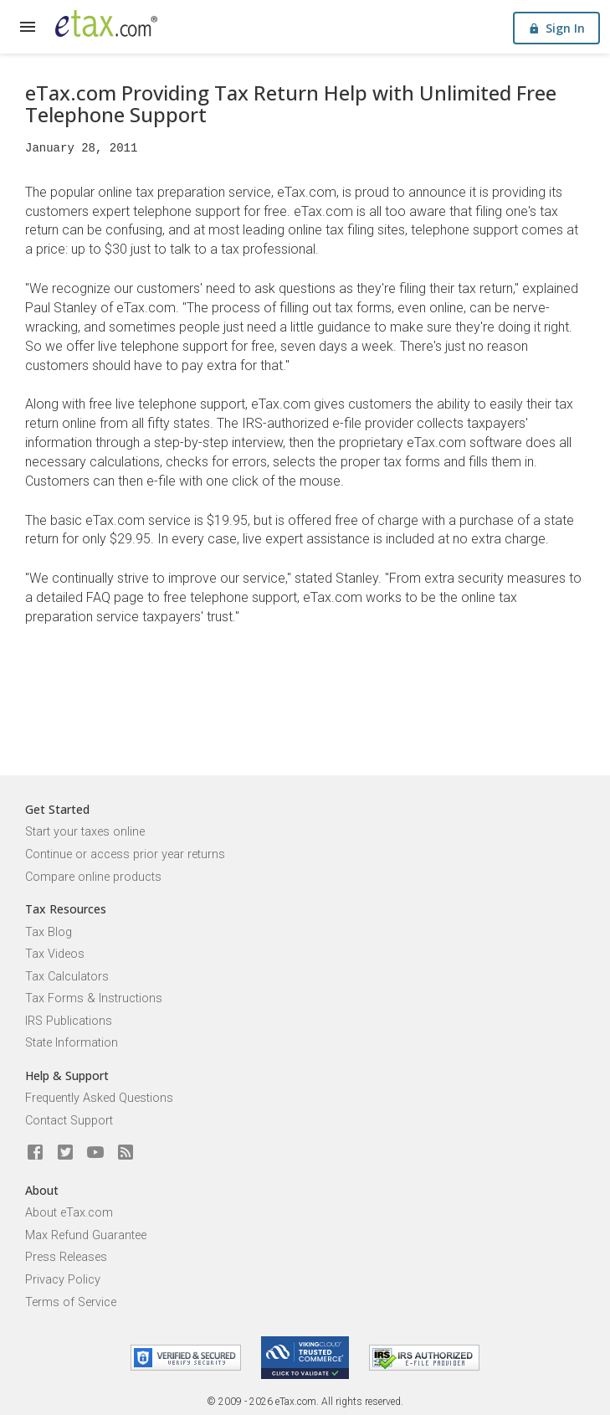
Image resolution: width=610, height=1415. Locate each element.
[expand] (27, 26)
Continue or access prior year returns (125, 854)
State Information (71, 1043)
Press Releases (66, 1257)
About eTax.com (69, 1213)
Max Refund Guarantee (85, 1235)
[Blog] (125, 1153)
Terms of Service (70, 1302)
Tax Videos (55, 954)
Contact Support (69, 1121)
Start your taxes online (85, 832)
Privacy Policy (62, 1280)
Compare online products (93, 877)
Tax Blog (48, 932)
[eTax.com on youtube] (95, 1153)
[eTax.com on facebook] (35, 1153)
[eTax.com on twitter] (65, 1153)
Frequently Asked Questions (99, 1098)
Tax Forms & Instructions (93, 998)
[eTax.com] (106, 23)
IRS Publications (68, 1021)
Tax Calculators (67, 977)
